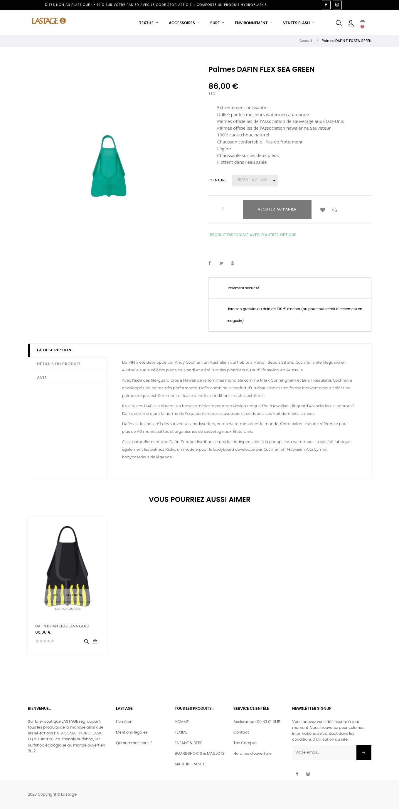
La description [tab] (54, 350)
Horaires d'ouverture (252, 755)
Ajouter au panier (277, 209)
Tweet (224, 263)
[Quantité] (223, 209)
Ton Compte (245, 744)
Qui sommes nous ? (134, 744)
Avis (42, 378)
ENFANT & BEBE (188, 744)
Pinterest (235, 263)
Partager (212, 263)
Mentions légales (132, 734)
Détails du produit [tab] (59, 364)
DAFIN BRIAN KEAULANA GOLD (62, 626)
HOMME (182, 723)
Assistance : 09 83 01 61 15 (256, 723)
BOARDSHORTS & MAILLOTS (200, 755)
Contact (241, 734)
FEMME (181, 734)
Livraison (124, 723)
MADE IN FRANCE (190, 766)
